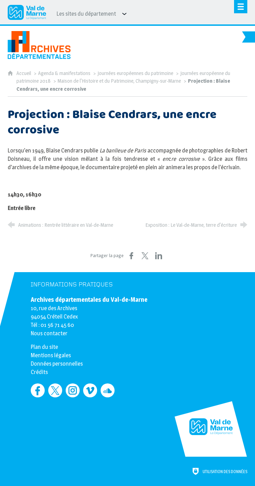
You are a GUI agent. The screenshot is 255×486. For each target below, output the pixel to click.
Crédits (39, 372)
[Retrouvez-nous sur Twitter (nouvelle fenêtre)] (55, 390)
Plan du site (44, 347)
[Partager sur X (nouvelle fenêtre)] (145, 256)
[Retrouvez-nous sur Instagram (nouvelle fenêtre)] (73, 390)
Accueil (24, 73)
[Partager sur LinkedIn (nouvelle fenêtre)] (159, 256)
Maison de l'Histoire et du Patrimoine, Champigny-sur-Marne (119, 81)
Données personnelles (57, 363)
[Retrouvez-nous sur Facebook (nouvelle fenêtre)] (38, 390)
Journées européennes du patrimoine (135, 73)
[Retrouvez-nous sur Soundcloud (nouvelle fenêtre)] (108, 390)
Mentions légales (51, 355)
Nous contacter (49, 333)
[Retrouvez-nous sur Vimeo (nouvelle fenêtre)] (90, 390)
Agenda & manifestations (64, 73)
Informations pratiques (72, 284)
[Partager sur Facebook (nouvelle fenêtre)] (131, 256)
